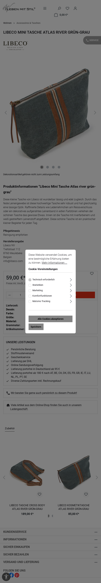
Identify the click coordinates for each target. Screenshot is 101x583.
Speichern (36, 326)
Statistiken (37, 285)
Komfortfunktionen (42, 295)
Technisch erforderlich (43, 279)
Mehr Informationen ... (54, 262)
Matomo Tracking (41, 301)
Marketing (37, 290)
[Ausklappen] (71, 279)
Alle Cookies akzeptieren (51, 319)
